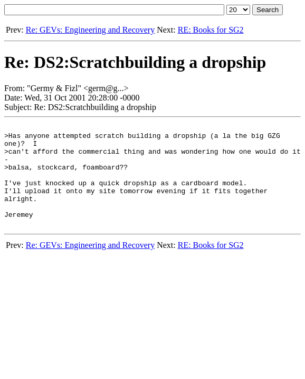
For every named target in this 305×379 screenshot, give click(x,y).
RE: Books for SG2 (211, 29)
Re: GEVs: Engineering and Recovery (90, 29)
